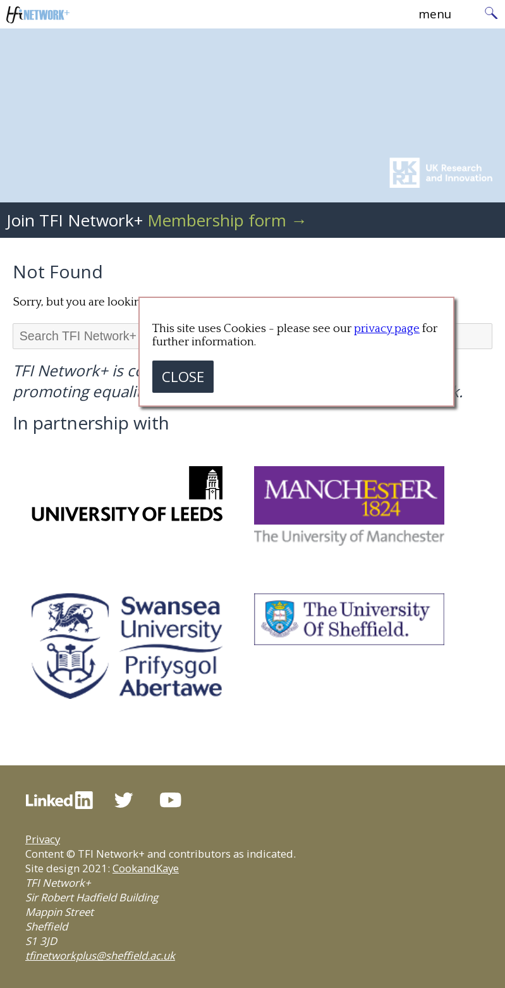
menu (434, 14)
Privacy (42, 839)
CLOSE (183, 376)
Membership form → (227, 220)
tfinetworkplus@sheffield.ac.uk (100, 955)
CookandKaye (146, 868)
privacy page (387, 328)
